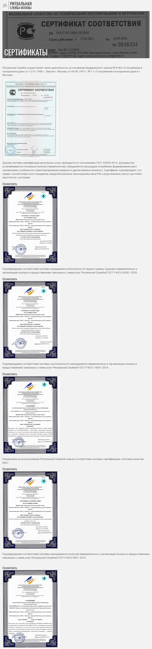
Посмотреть (9, 183)
